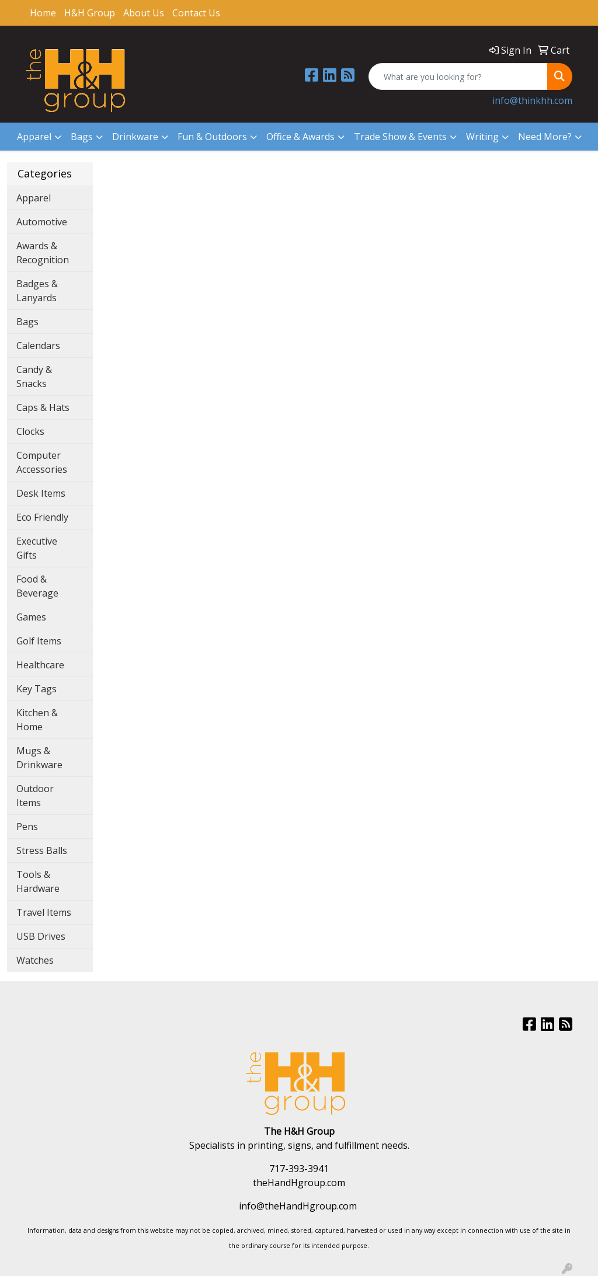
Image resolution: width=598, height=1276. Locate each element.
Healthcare (40, 664)
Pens (27, 826)
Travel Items (43, 912)
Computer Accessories (41, 462)
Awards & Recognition (42, 252)
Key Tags (36, 688)
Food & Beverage (37, 586)
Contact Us (196, 12)
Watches (35, 960)
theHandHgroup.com (299, 1182)
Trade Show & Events (400, 136)
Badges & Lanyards (37, 290)
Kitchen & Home (37, 719)
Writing (482, 136)
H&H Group (89, 12)
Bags (82, 136)
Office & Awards (300, 136)
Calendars (38, 345)
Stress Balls (41, 850)
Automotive (41, 221)
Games (31, 617)
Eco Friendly (42, 517)
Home (43, 12)
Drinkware (135, 136)
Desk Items (40, 493)
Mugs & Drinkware (39, 757)
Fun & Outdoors (212, 136)
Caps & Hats (42, 407)
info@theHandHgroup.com (298, 1206)
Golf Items (38, 640)
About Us (143, 12)
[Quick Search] (458, 76)
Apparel (34, 136)
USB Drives (40, 936)
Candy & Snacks (34, 376)
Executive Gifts (36, 548)
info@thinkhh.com (532, 100)
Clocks (30, 431)
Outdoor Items (35, 795)
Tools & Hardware (38, 881)
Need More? (545, 136)
